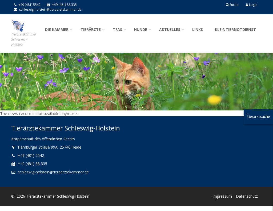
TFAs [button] (117, 29)
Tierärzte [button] (91, 29)
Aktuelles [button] (169, 29)
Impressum (222, 196)
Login (251, 4)
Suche (232, 4)
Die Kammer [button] (57, 29)
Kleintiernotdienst (235, 29)
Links (197, 29)
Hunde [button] (140, 29)
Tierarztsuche (258, 116)
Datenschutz (247, 196)
